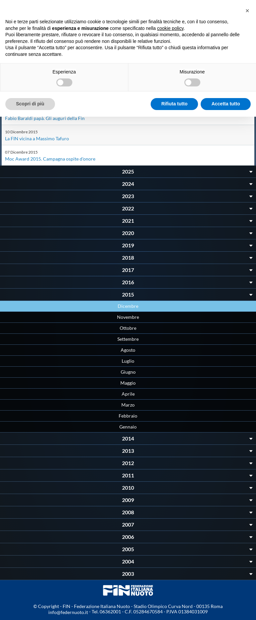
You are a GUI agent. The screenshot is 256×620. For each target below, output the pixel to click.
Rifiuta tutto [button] (174, 103)
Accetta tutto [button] (225, 103)
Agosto (128, 350)
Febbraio (128, 416)
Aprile (128, 394)
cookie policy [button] (170, 28)
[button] (247, 10)
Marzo (128, 405)
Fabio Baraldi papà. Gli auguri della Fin (45, 118)
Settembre (128, 339)
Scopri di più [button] (30, 103)
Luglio (128, 361)
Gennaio (128, 427)
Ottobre (128, 328)
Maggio (128, 383)
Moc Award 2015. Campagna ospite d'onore (50, 159)
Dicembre (128, 306)
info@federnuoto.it (68, 612)
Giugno (128, 372)
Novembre (128, 317)
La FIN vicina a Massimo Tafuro (37, 138)
